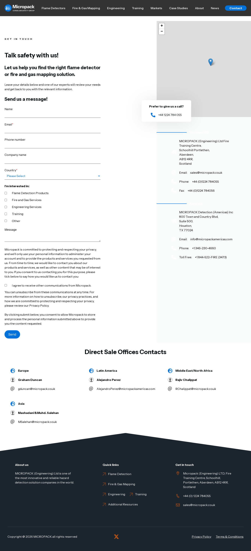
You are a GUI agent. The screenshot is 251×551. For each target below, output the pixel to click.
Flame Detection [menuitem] (119, 474)
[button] (210, 62)
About (199, 8)
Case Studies (178, 8)
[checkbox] (53, 206)
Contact (235, 8)
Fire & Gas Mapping (86, 8)
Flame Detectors (53, 8)
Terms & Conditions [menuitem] (229, 536)
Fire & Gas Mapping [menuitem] (121, 484)
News (215, 8)
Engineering (116, 8)
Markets (156, 8)
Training (138, 8)
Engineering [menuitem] (116, 494)
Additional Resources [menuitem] (123, 504)
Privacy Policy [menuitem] (201, 536)
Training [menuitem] (141, 494)
